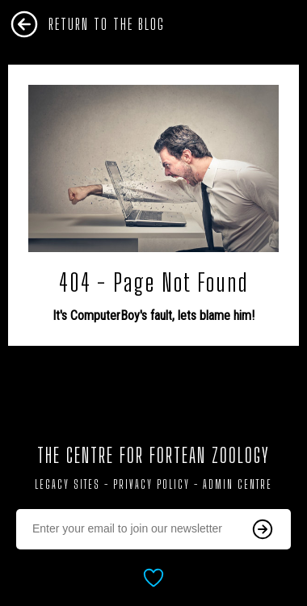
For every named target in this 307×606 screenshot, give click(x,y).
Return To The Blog (106, 24)
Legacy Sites (67, 484)
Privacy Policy (151, 484)
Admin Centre (237, 484)
